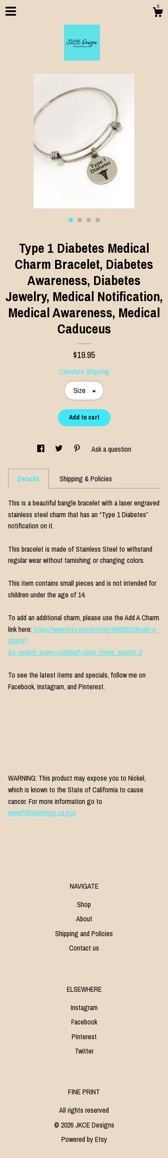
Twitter (84, 1051)
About (84, 919)
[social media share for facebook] (41, 449)
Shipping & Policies (86, 479)
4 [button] (97, 220)
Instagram (84, 1007)
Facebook (84, 1022)
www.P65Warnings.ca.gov (42, 812)
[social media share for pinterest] (77, 449)
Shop (84, 904)
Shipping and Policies (84, 933)
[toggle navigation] (10, 11)
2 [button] (80, 220)
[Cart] (158, 13)
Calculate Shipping (84, 371)
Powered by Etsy (84, 1139)
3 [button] (88, 220)
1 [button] (71, 220)
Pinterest (84, 1036)
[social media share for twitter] (60, 449)
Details (28, 479)
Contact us (84, 948)
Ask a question (111, 449)
